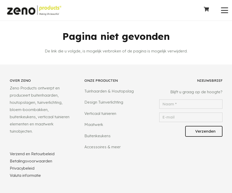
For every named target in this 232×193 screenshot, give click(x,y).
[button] (224, 10)
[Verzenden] (203, 131)
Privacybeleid (22, 168)
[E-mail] (190, 117)
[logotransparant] (34, 10)
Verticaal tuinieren (100, 113)
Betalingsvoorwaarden (31, 161)
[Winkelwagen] (206, 10)
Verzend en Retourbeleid (32, 153)
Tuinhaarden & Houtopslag (109, 91)
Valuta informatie (25, 175)
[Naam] (190, 104)
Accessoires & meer (102, 146)
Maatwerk (93, 124)
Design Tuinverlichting (103, 102)
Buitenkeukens (97, 135)
